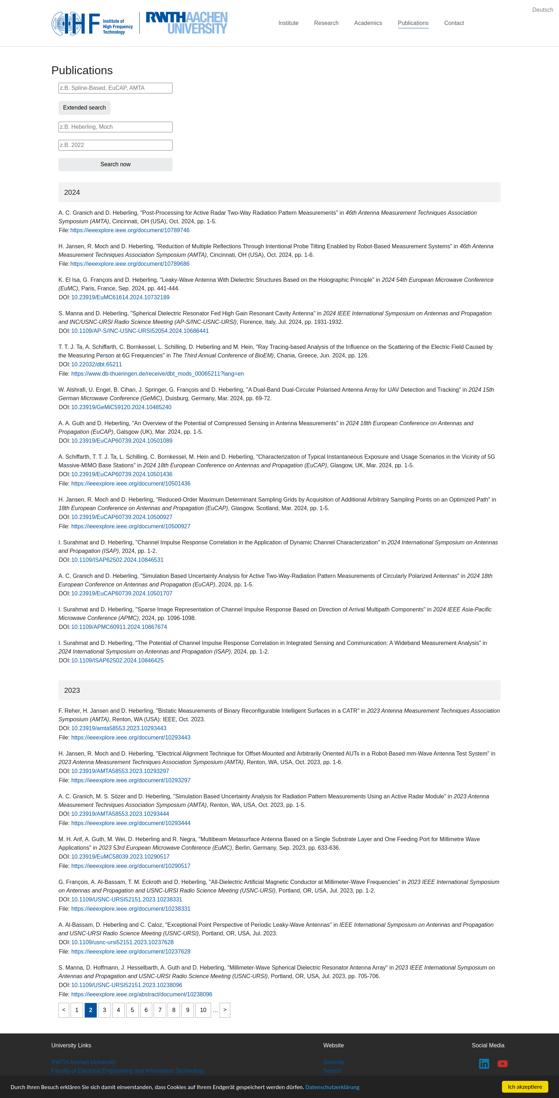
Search (332, 1071)
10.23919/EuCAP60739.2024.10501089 (122, 441)
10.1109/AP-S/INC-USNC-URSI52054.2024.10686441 (140, 331)
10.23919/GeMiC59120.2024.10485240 (121, 407)
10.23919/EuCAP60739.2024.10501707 (122, 593)
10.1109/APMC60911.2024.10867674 (119, 627)
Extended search (84, 108)
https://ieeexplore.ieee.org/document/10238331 (130, 909)
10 (203, 1010)
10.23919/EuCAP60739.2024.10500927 (122, 517)
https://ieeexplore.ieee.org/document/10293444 (130, 823)
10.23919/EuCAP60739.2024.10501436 (122, 474)
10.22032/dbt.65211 (96, 364)
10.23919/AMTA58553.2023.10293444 (120, 814)
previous (63, 1010)
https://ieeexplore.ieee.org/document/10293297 (130, 780)
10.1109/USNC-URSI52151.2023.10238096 (126, 985)
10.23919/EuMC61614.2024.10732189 (120, 297)
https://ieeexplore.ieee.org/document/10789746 (129, 230)
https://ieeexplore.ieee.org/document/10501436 (130, 484)
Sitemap (333, 1062)
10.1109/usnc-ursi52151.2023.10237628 (122, 942)
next (225, 1010)
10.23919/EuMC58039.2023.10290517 (120, 857)
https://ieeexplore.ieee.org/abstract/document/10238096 (141, 994)
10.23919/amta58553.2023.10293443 (118, 728)
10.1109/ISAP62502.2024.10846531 (117, 560)
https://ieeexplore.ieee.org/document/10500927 (130, 526)
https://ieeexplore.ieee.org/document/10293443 (130, 737)
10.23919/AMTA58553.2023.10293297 (120, 771)
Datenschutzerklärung (332, 1087)
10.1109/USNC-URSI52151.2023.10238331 (126, 899)
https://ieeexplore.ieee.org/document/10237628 (130, 952)
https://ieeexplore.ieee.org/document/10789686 (129, 264)
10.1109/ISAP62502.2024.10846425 (117, 660)
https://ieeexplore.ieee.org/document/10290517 (130, 866)
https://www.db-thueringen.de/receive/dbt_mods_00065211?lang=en (157, 374)
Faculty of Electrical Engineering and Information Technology (127, 1071)
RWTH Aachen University (83, 1062)
